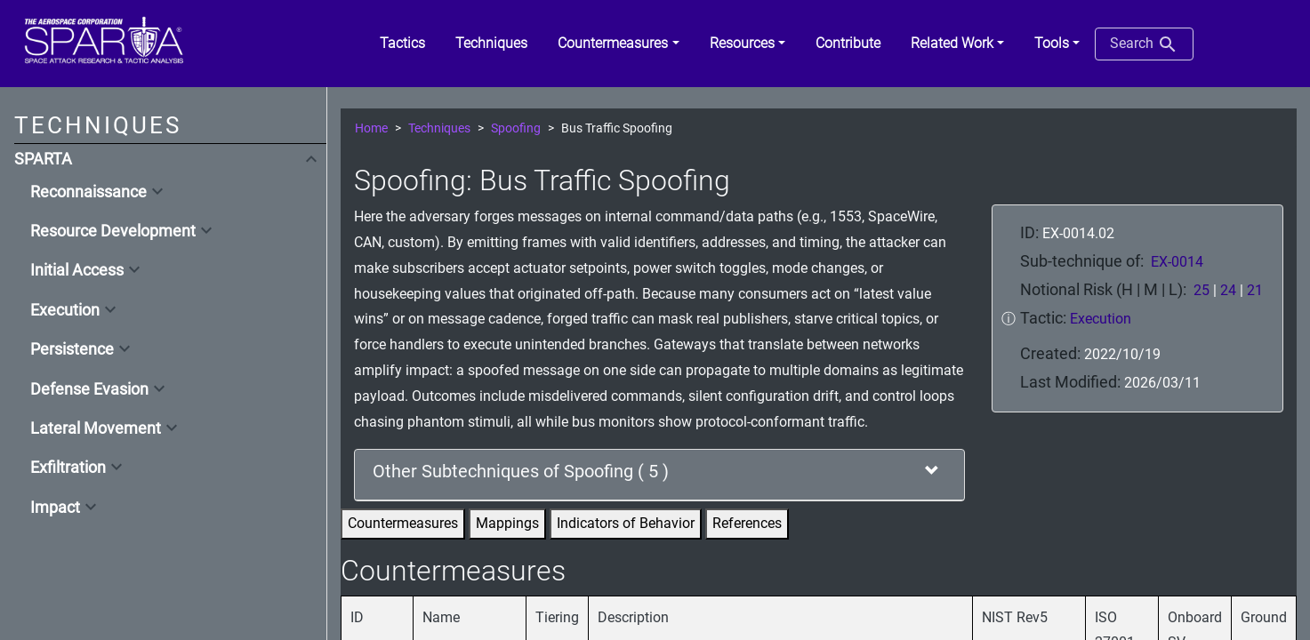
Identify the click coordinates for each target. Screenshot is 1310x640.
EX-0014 (1177, 261)
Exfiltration (68, 467)
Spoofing (516, 128)
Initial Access (77, 270)
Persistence (72, 349)
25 (1201, 290)
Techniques (439, 128)
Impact (55, 507)
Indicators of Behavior (626, 523)
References (747, 523)
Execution (65, 310)
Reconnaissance (88, 192)
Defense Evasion (89, 389)
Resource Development (113, 231)
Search (1144, 44)
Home (371, 128)
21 (1255, 290)
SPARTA (43, 159)
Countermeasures (403, 523)
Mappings (507, 523)
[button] (618, 44)
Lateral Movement (95, 428)
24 (1228, 290)
